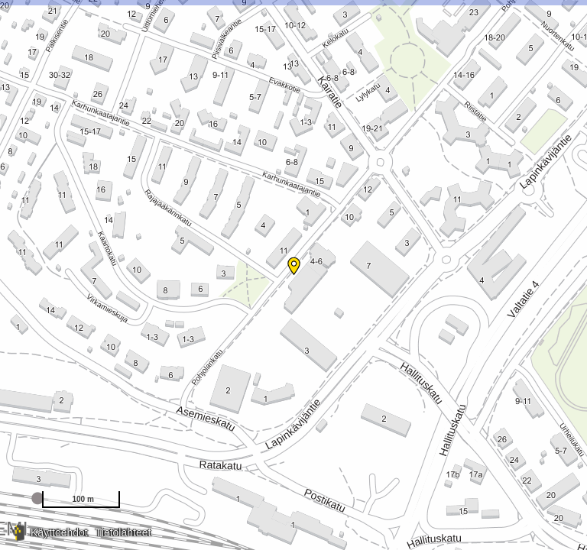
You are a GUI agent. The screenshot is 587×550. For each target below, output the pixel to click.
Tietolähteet (123, 532)
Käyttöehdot (59, 532)
